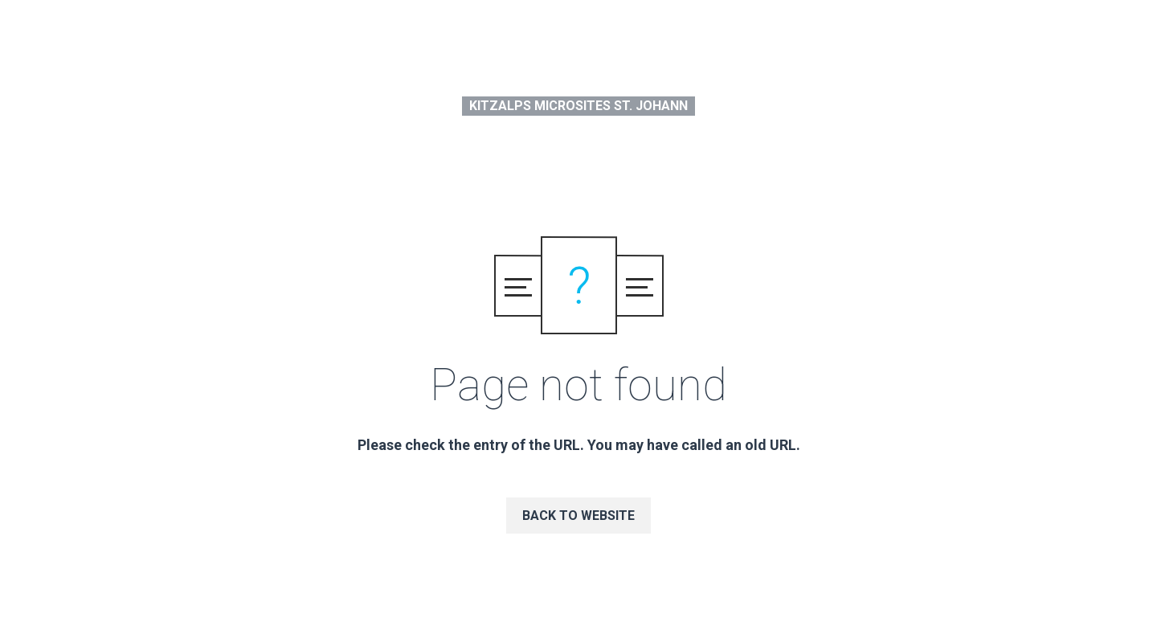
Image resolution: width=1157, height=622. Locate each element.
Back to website (578, 515)
